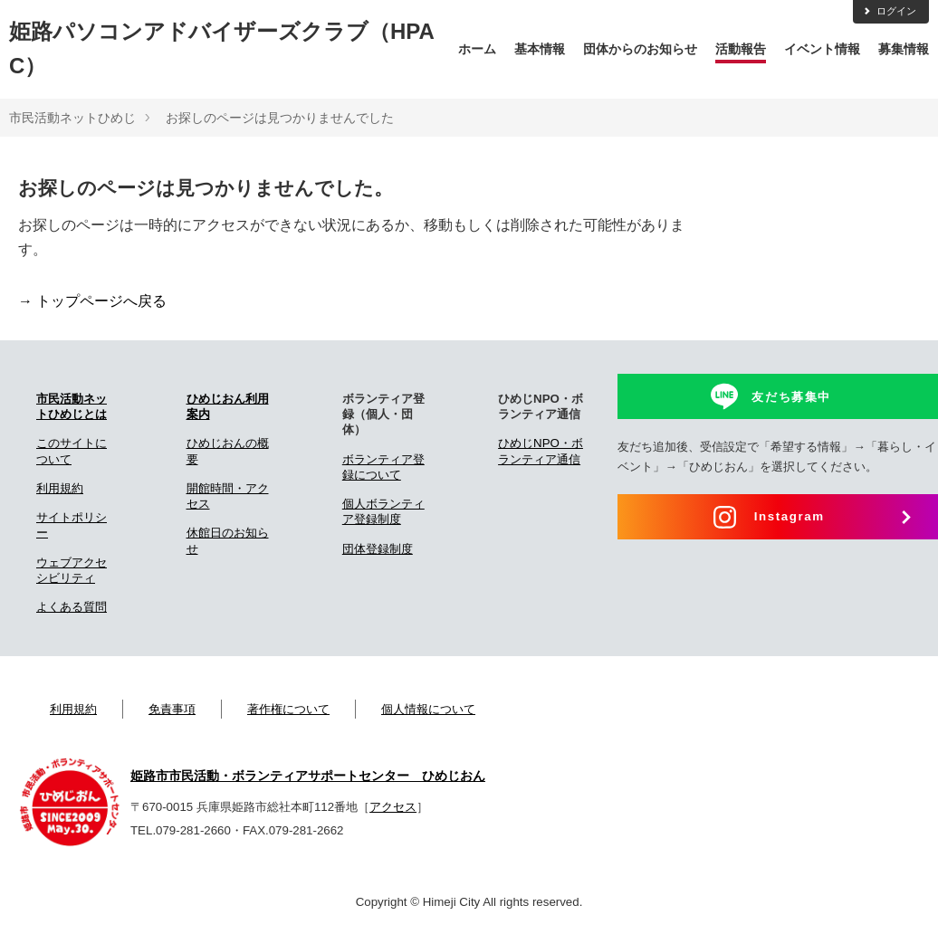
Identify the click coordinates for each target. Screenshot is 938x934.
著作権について (288, 709)
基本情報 (539, 49)
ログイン (889, 10)
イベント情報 (822, 49)
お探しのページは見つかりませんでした (280, 117)
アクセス (392, 807)
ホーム (477, 49)
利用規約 (59, 488)
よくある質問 (71, 607)
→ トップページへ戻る (92, 301)
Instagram (789, 516)
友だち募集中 (791, 397)
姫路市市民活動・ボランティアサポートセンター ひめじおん (307, 775)
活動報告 (740, 49)
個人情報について (428, 709)
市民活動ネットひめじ (72, 117)
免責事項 (172, 709)
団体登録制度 (377, 549)
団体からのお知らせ (640, 49)
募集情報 (903, 49)
